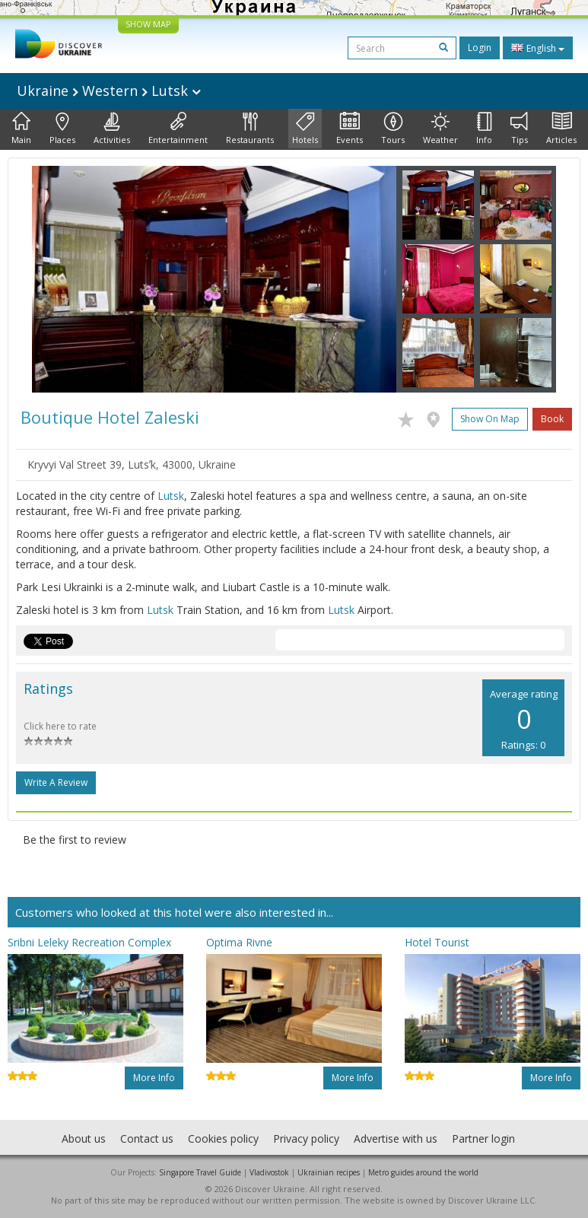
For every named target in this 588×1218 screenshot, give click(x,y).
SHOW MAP (148, 24)
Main (21, 128)
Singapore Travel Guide (200, 1172)
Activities (112, 128)
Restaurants (250, 128)
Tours (393, 128)
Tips (519, 128)
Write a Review (55, 782)
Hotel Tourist (437, 942)
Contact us (146, 1138)
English (537, 48)
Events (349, 128)
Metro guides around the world (423, 1172)
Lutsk (170, 495)
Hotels (305, 128)
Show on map (490, 418)
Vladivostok (269, 1172)
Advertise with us (395, 1138)
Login (479, 47)
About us (84, 1138)
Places (62, 128)
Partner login (483, 1138)
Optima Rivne (239, 942)
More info (154, 1077)
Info (484, 128)
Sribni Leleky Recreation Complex (89, 942)
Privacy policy (306, 1138)
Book (552, 418)
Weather (440, 128)
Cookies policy (223, 1138)
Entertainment (178, 128)
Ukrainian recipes (328, 1172)
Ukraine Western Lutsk (109, 90)
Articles (561, 128)
